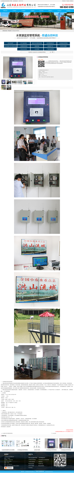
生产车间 (41, 10)
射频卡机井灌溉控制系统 (8, 433)
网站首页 (5, 10)
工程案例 (32, 10)
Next (73, 20)
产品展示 (23, 10)
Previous (1, 20)
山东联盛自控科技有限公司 (30, 471)
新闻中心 (50, 10)
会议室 (55, 433)
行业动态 (59, 10)
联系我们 (68, 10)
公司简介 (14, 10)
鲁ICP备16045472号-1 (49, 471)
